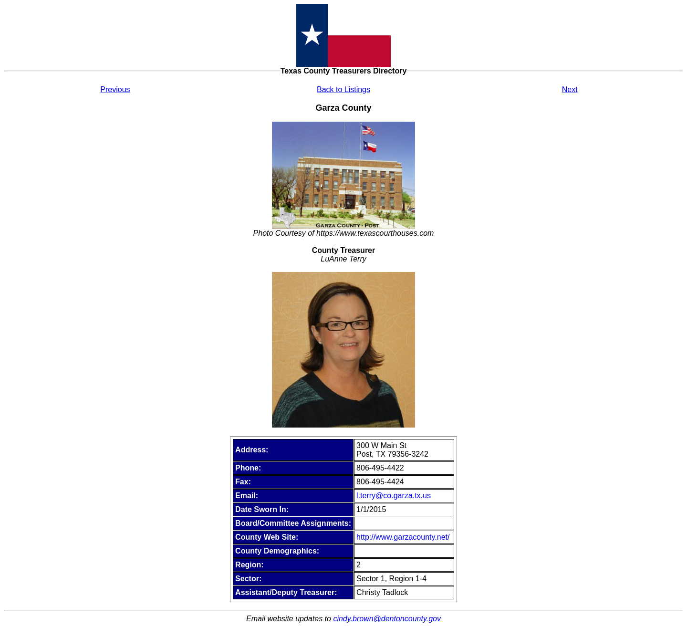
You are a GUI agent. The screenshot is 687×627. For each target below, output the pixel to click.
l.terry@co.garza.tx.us (393, 495)
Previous (115, 89)
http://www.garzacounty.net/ (402, 537)
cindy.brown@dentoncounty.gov (387, 619)
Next (570, 89)
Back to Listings (343, 89)
